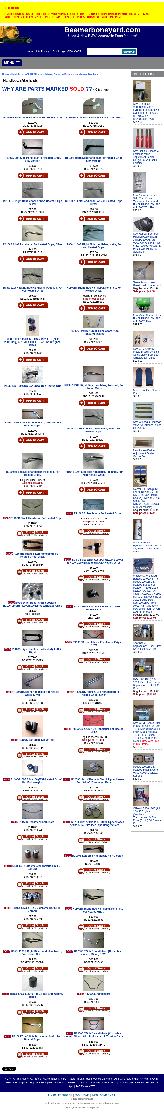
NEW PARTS (12, 1078)
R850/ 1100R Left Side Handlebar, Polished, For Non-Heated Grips (94, 473)
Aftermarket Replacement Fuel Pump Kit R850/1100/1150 (147, 646)
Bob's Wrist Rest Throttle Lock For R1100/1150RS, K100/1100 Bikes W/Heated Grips (32, 604)
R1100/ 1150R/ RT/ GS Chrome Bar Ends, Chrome (36, 910)
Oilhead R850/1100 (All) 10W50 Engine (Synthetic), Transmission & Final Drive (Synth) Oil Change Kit (147, 816)
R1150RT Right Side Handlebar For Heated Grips (33, 117)
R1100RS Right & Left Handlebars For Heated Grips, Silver (98, 693)
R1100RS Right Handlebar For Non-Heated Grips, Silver (33, 203)
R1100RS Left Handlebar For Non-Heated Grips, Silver (94, 203)
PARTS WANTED (86, 1086)
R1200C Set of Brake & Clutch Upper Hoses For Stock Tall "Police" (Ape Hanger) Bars (96, 824)
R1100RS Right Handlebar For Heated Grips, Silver (36, 693)
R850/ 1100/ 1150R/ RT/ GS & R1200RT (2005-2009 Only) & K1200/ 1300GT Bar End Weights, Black (32, 342)
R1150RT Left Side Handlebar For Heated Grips (94, 117)
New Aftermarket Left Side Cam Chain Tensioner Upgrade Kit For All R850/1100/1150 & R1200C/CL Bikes (146, 201)
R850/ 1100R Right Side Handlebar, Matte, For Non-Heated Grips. (94, 246)
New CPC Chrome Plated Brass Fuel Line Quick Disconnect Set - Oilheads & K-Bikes (146, 353)
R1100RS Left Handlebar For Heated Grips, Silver (33, 244)
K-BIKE (28, 1082)
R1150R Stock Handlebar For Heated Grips (36, 518)
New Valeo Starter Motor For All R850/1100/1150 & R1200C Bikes (147, 318)
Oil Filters (69, 1078)
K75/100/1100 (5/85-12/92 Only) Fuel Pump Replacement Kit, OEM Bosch (146, 684)
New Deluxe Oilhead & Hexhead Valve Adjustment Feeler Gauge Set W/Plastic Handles (146, 157)
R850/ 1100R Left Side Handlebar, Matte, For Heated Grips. (94, 430)
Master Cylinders (31, 1078)
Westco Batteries (102, 1078)
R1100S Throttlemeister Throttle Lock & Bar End (36, 868)
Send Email (108, 1095)
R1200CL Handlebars (97, 993)
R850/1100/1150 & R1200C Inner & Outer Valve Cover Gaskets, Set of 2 (145, 771)
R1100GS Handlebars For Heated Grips (97, 513)
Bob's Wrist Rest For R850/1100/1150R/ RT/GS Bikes (97, 608)
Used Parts (17, 74)
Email (55, 51)
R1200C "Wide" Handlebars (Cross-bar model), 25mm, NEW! (97, 953)
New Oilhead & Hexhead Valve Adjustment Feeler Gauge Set (147, 424)
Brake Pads (84, 1078)
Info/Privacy (43, 51)
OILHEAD (32, 74)
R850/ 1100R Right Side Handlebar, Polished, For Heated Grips (94, 387)
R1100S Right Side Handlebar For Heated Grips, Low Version (94, 159)
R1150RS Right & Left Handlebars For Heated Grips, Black (36, 555)
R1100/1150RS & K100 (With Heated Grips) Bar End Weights (36, 781)
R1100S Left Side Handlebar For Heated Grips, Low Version (33, 159)
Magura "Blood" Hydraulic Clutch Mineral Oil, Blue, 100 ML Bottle (147, 545)
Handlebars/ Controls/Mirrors (56, 74)
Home (29, 51)
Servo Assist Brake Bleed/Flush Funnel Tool (147, 284)
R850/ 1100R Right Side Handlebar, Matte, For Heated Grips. (36, 953)
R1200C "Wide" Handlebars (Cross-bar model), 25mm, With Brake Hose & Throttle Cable (94, 1035)
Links (52, 1095)
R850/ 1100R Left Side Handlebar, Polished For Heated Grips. (32, 424)
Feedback (65, 1095)
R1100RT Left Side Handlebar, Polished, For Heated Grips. (32, 473)
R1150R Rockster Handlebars (36, 822)
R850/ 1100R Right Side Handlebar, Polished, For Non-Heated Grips (32, 289)
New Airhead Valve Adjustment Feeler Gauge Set (144, 453)
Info (95, 1095)
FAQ (77, 1095)
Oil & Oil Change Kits (126, 1078)
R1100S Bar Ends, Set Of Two (36, 739)
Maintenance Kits (53, 1078)
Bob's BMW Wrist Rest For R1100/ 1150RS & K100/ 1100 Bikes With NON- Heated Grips (95, 561)
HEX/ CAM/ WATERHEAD (63, 1082)
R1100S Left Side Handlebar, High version (97, 855)
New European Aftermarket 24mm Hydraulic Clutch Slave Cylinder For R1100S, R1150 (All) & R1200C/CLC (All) (146, 111)
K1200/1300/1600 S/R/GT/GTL (99, 1082)
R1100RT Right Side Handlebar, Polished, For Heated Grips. (94, 289)
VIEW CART (74, 51)
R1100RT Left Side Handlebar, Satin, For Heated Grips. (36, 1038)
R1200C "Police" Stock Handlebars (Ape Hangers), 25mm (94, 332)
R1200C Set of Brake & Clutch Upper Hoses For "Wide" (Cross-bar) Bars (97, 781)
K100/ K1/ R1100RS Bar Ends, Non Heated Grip (33, 385)
